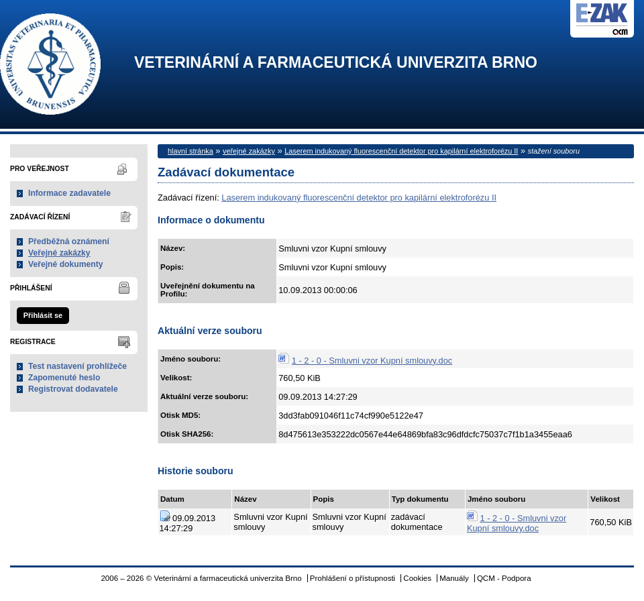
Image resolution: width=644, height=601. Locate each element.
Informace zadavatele (69, 193)
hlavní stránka (190, 151)
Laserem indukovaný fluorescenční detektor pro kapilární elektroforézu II (401, 151)
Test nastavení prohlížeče (77, 366)
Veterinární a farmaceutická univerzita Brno (335, 63)
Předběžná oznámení (68, 241)
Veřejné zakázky (59, 253)
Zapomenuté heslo (64, 377)
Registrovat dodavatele (73, 389)
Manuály (454, 578)
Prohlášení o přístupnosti (352, 578)
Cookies (417, 578)
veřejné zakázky (249, 151)
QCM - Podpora (504, 578)
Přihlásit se (42, 315)
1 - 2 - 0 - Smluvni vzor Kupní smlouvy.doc (372, 361)
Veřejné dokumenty (65, 264)
